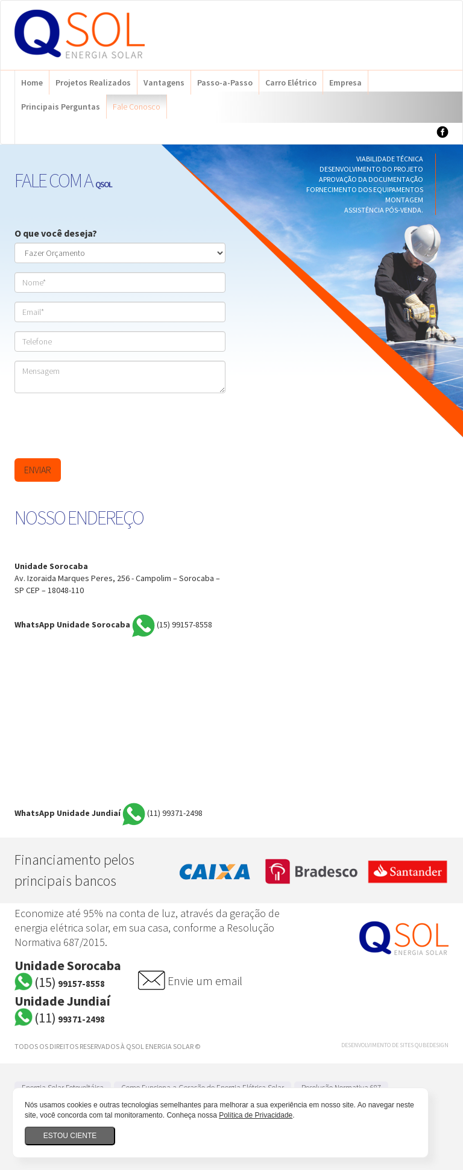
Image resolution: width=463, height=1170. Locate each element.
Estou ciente (69, 1135)
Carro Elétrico (291, 82)
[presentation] (106, 425)
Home (32, 82)
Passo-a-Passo (225, 82)
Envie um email (205, 980)
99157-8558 (184, 625)
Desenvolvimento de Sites (377, 1045)
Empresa (345, 82)
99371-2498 (175, 813)
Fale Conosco (136, 106)
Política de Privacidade (255, 1115)
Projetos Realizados (93, 82)
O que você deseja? (55, 233)
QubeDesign (432, 1045)
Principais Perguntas (60, 106)
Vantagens (163, 82)
